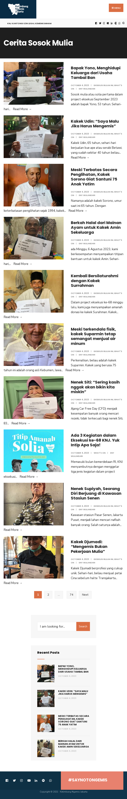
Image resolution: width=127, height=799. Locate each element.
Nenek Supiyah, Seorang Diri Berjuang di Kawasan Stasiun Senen (96, 493)
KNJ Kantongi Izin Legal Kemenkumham (29, 23)
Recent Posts (48, 652)
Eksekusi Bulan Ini (103, 85)
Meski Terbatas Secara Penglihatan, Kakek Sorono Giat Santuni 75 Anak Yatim (94, 177)
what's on (100, 452)
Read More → (22, 109)
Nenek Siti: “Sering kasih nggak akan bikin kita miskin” (95, 387)
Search (83, 626)
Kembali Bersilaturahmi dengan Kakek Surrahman (94, 280)
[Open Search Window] (123, 23)
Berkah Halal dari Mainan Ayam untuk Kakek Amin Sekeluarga (96, 227)
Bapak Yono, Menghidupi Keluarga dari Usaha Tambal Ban (96, 72)
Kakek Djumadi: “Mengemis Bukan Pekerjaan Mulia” (89, 546)
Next (85, 595)
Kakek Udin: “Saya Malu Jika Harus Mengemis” (95, 123)
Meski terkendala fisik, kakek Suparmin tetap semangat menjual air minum (93, 336)
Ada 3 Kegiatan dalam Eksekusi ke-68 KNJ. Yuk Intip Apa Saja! (95, 440)
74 (71, 595)
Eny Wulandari (87, 88)
